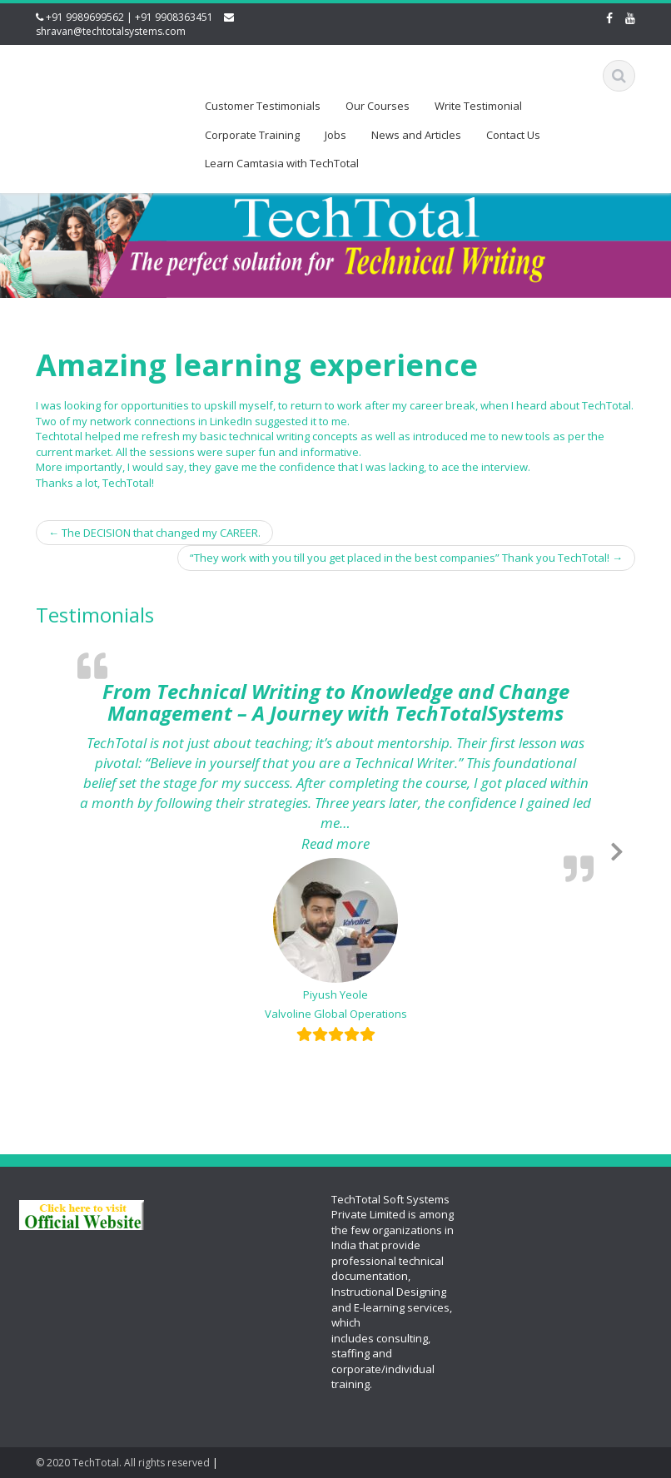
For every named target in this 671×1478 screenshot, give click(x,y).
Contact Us (513, 134)
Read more (447, 843)
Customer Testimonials (263, 105)
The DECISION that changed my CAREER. (154, 532)
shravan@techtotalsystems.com (111, 31)
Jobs (335, 134)
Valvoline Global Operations (336, 1013)
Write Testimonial (478, 105)
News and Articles (416, 134)
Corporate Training (252, 134)
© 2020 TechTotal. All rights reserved (123, 1463)
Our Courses (377, 105)
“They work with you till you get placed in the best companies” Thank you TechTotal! (406, 557)
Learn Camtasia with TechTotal (282, 163)
